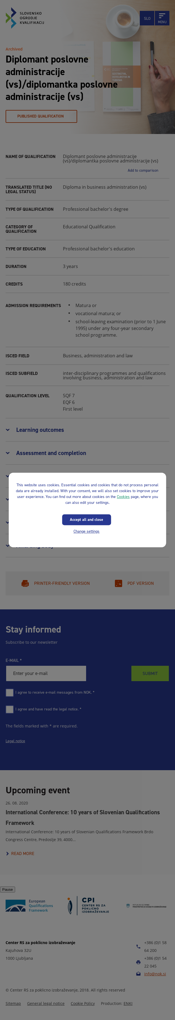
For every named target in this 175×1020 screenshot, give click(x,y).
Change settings (87, 531)
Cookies (123, 496)
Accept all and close (86, 519)
